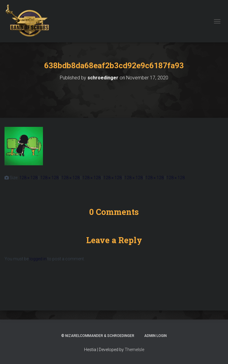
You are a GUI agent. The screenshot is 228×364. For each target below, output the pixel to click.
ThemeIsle (134, 349)
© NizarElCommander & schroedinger (97, 336)
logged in (38, 258)
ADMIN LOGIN (155, 336)
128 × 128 (28, 177)
